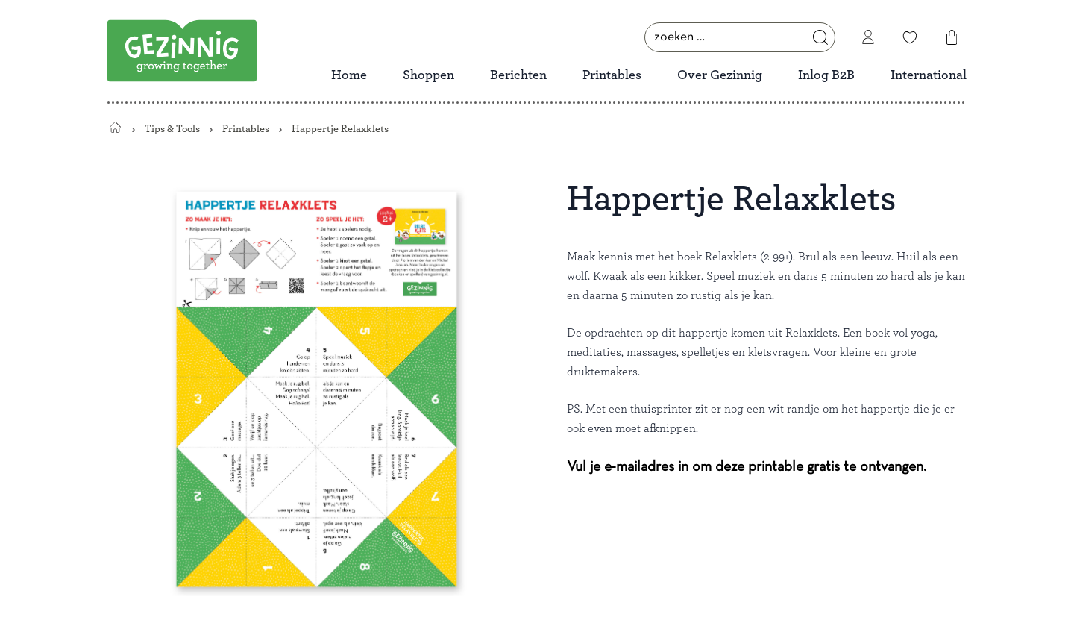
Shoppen (428, 75)
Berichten (518, 75)
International (929, 75)
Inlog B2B (826, 75)
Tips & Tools (172, 129)
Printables (611, 75)
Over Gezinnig (719, 75)
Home (349, 75)
